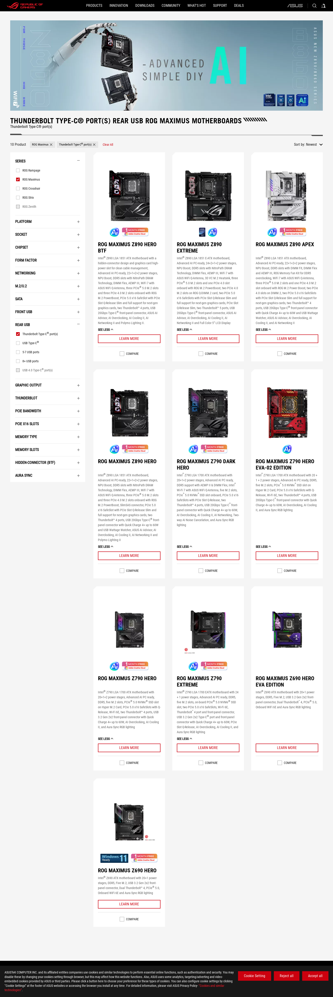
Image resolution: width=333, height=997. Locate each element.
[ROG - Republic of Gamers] (25, 5)
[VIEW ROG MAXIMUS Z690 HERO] (129, 822)
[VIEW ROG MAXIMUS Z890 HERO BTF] (129, 195)
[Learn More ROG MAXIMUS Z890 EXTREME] (208, 338)
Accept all (315, 976)
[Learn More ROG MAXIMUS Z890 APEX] (287, 338)
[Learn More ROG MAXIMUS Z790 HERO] (129, 747)
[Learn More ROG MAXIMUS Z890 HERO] (129, 555)
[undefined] (166, 65)
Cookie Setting (254, 976)
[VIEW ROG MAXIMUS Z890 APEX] (287, 195)
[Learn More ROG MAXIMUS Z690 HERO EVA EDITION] (287, 747)
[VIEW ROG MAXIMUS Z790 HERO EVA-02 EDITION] (287, 412)
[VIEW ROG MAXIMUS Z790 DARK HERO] (208, 412)
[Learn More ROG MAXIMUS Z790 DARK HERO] (208, 555)
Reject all (287, 976)
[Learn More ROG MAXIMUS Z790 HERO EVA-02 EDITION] (287, 555)
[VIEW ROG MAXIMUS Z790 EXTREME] (208, 629)
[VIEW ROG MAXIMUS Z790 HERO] (129, 629)
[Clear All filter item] (108, 144)
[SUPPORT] (234, 5)
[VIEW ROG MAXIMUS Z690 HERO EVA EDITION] (287, 629)
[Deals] (260, 5)
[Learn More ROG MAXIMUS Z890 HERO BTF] (129, 338)
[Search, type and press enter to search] (314, 6)
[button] (72, 5)
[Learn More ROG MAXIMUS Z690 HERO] (129, 904)
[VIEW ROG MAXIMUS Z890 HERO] (129, 412)
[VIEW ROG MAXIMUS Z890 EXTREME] (208, 195)
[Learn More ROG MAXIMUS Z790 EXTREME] (208, 747)
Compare (132, 353)
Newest (311, 144)
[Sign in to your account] (323, 5)
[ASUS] (295, 6)
